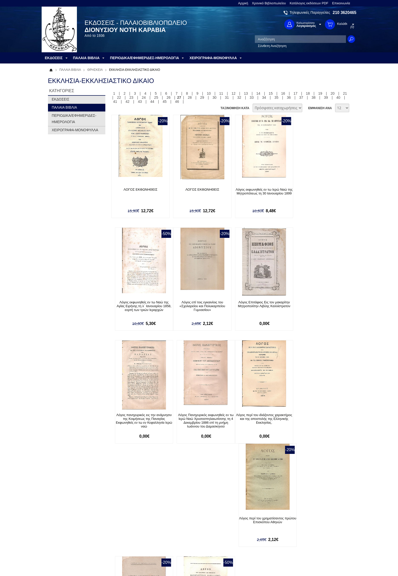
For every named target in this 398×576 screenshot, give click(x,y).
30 (214, 97)
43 (140, 102)
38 (314, 97)
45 (165, 102)
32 (239, 97)
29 (202, 97)
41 (115, 102)
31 (227, 97)
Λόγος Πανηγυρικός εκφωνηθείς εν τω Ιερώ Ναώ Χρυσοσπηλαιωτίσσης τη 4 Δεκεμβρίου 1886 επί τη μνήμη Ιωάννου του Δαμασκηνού (314, 308)
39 (326, 97)
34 (264, 97)
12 (233, 93)
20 (333, 93)
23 (131, 97)
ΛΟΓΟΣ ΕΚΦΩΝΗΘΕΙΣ (139, 189)
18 (308, 93)
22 (119, 97)
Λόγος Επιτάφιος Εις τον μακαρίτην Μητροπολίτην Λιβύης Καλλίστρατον (197, 304)
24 (144, 97)
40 (338, 97)
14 (258, 93)
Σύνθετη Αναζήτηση (272, 46)
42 (127, 102)
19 (320, 93)
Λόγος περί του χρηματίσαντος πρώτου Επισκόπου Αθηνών (197, 417)
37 (301, 97)
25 (156, 97)
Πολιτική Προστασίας (66, 536)
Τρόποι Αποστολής (127, 534)
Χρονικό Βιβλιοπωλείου (269, 3)
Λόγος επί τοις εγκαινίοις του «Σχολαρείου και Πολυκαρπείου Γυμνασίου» (139, 306)
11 (221, 93)
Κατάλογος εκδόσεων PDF (309, 3)
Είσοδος (181, 521)
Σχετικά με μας (62, 521)
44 (152, 102)
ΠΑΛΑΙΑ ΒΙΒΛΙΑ (70, 70)
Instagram (253, 537)
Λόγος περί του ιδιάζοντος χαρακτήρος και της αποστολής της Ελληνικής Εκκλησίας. (138, 419)
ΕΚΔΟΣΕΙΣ (60, 99)
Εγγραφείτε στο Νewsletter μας (145, 493)
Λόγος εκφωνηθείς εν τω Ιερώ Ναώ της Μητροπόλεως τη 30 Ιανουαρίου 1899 (256, 193)
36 (289, 97)
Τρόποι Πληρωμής (126, 526)
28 (190, 97)
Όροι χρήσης (60, 529)
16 (283, 93)
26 (169, 97)
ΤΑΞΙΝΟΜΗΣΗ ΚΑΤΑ (235, 108)
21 (345, 93)
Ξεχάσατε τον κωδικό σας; (194, 536)
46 (177, 102)
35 (276, 97)
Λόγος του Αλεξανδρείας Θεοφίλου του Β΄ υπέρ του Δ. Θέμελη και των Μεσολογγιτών (256, 419)
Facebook (253, 521)
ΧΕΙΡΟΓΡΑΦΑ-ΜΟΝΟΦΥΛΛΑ (75, 130)
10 (209, 93)
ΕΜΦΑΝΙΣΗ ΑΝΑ (320, 108)
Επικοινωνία (341, 3)
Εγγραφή (181, 529)
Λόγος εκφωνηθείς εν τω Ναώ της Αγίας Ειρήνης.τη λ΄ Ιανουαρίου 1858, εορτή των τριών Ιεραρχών (314, 193)
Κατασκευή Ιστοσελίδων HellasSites (324, 564)
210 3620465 (344, 12)
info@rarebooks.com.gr (315, 545)
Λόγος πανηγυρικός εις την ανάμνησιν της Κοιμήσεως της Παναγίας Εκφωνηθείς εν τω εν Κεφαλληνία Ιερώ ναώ (255, 308)
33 (252, 97)
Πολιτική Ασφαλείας (127, 542)
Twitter (251, 529)
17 (295, 93)
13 (246, 93)
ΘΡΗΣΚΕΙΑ (95, 70)
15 (271, 93)
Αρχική (243, 3)
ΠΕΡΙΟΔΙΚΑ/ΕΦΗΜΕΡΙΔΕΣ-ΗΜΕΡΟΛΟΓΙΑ (74, 118)
